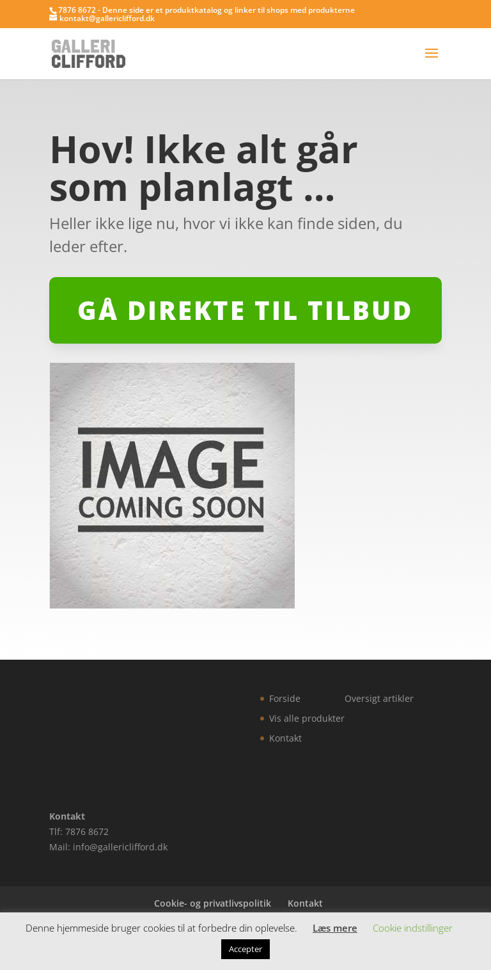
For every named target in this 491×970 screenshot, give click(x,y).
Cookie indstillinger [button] (413, 927)
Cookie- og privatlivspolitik (212, 903)
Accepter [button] (245, 949)
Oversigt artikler (379, 698)
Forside (284, 698)
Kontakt (285, 738)
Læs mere (335, 927)
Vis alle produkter (307, 718)
